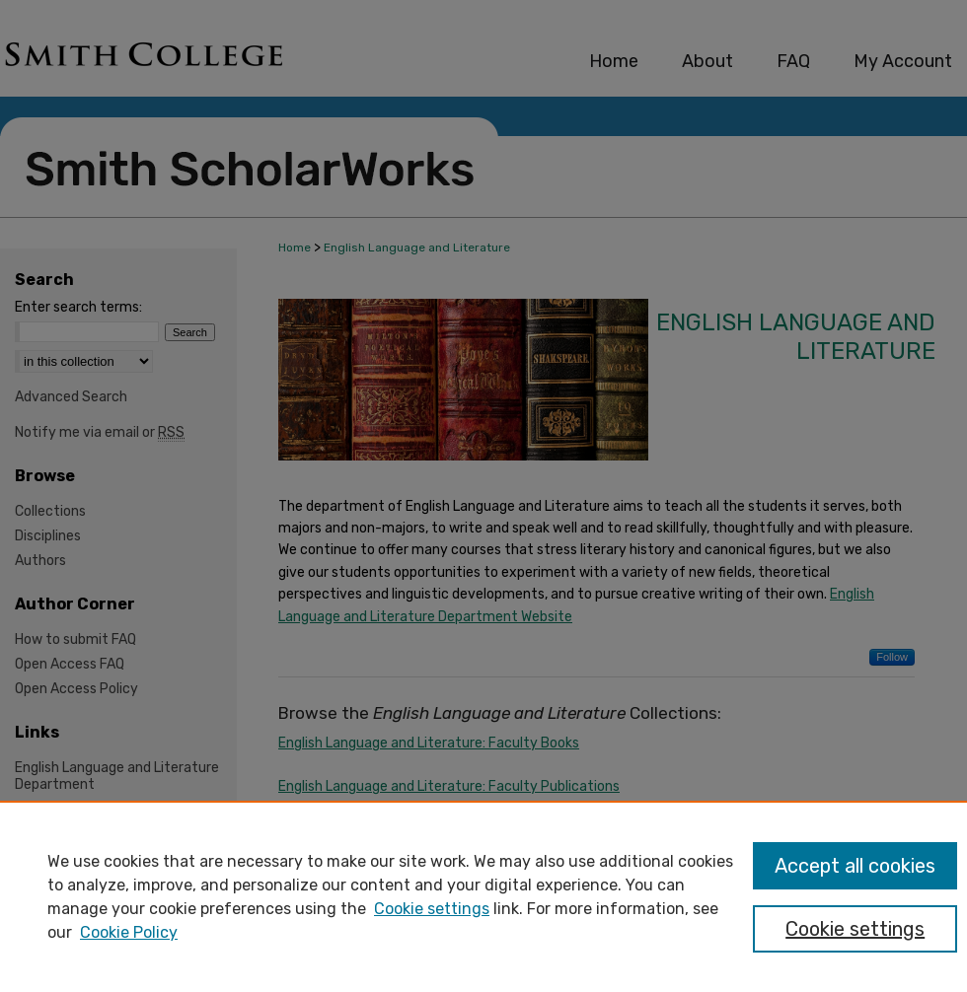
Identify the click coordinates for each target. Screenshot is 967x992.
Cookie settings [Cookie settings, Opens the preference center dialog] (855, 929)
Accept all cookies (855, 866)
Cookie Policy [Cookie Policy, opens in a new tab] (129, 932)
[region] (483, 896)
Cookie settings (431, 908)
